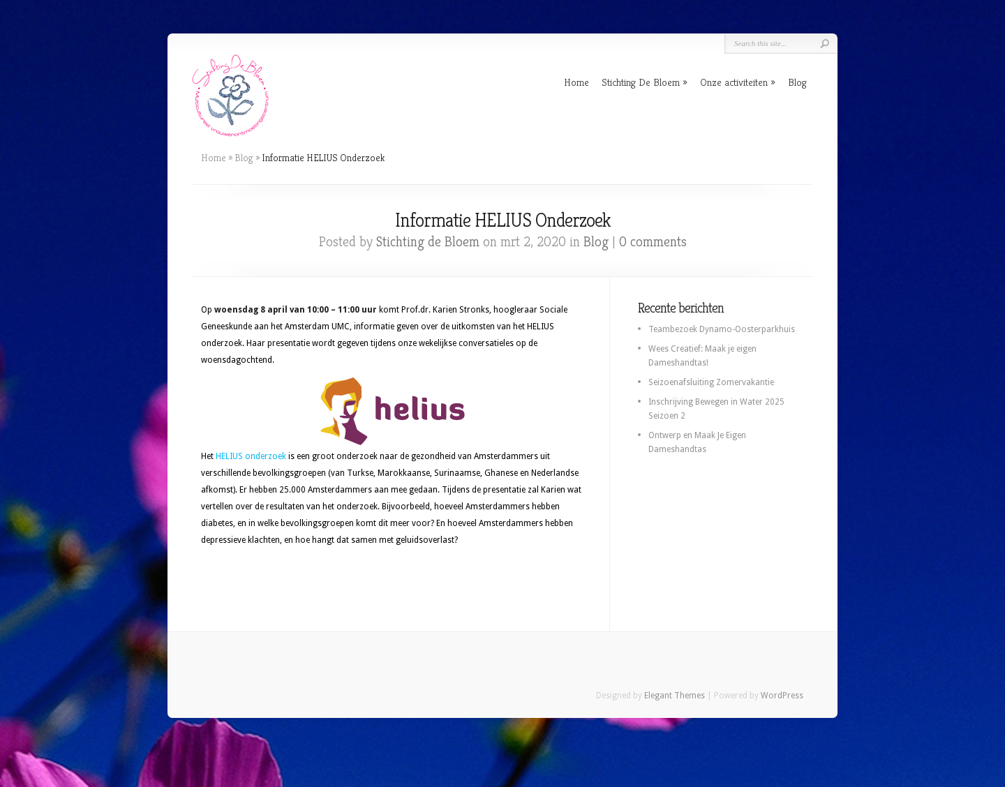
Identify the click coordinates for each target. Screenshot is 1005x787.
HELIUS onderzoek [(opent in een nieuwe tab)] (251, 456)
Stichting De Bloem (641, 82)
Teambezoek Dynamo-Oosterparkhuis (721, 329)
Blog (797, 82)
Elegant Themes (674, 695)
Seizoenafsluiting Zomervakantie (711, 382)
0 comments (653, 241)
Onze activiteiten (734, 82)
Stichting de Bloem (427, 241)
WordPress (782, 695)
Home (576, 82)
